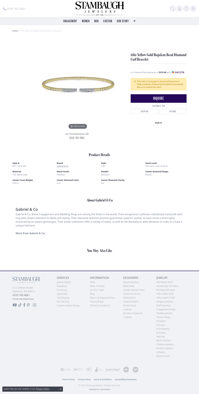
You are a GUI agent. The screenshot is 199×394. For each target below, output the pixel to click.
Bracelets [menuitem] (161, 332)
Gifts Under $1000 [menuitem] (165, 297)
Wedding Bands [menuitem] (164, 313)
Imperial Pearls (130, 301)
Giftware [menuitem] (160, 352)
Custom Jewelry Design (68, 305)
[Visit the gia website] (65, 369)
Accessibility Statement (126, 379)
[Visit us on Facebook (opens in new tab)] (24, 305)
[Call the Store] (21, 295)
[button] (172, 8)
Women (86, 21)
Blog (92, 293)
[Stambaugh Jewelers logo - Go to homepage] (99, 9)
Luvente (127, 309)
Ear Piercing (63, 301)
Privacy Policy (96, 301)
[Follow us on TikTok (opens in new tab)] (20, 305)
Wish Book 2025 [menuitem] (164, 282)
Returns (172, 111)
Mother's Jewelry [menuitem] (164, 348)
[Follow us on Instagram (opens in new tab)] (34, 305)
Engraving (62, 286)
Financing (62, 289)
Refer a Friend (97, 286)
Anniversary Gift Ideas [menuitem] (167, 286)
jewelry (15, 31)
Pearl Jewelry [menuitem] (162, 328)
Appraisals (62, 293)
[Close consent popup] (60, 389)
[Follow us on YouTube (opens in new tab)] (15, 305)
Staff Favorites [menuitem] (163, 305)
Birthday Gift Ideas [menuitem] (165, 289)
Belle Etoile (128, 286)
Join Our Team (97, 289)
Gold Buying (63, 297)
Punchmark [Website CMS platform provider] (105, 389)
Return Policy (68, 379)
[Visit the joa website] (99, 369)
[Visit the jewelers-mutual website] (113, 369)
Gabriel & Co (63, 166)
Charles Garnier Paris (134, 289)
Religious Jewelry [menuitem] (164, 301)
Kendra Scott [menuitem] (162, 356)
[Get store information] (23, 299)
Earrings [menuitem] (160, 324)
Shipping (144, 111)
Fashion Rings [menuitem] (163, 317)
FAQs (92, 282)
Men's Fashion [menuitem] (163, 340)
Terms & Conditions (100, 305)
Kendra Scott (129, 305)
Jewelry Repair (64, 282)
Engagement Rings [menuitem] (166, 309)
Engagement (70, 21)
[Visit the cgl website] (135, 369)
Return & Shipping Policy (102, 297)
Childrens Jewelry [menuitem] (165, 344)
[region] (77, 83)
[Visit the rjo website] (89, 369)
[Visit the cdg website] (126, 369)
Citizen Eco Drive (131, 293)
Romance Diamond (133, 313)
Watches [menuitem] (160, 336)
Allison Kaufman (131, 282)
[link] (14, 8)
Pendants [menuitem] (161, 321)
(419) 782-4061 (77, 138)
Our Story (123, 21)
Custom (107, 21)
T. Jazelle (127, 317)
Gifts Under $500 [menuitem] (165, 293)
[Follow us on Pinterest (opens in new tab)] (28, 305)
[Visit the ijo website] (78, 369)
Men (96, 21)
